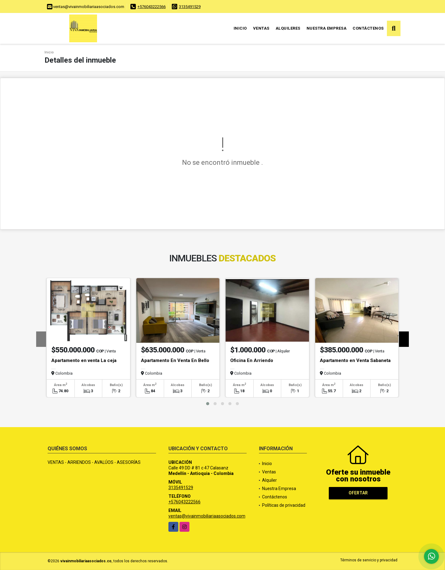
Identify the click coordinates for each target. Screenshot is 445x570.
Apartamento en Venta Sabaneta (355, 360)
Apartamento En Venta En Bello (175, 360)
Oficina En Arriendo (251, 360)
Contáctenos (368, 28)
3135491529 (190, 6)
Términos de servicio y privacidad (368, 560)
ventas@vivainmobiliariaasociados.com (206, 516)
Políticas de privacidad (283, 505)
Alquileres (288, 28)
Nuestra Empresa (327, 28)
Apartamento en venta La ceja (84, 360)
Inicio (240, 28)
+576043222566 (152, 6)
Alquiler (269, 480)
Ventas (261, 28)
